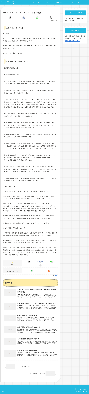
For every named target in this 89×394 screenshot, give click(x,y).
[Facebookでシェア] (23, 17)
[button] (51, 17)
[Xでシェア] (10, 17)
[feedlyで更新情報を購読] (31, 271)
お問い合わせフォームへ (72, 41)
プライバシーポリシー (81, 389)
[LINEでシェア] (37, 17)
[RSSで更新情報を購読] (49, 271)
